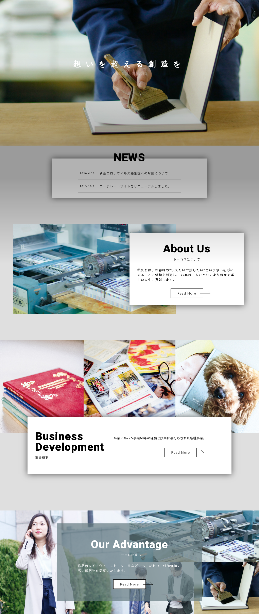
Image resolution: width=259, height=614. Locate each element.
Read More (186, 293)
